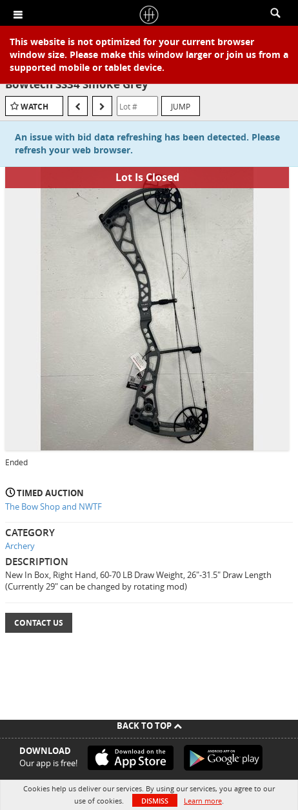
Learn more (203, 800)
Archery (20, 546)
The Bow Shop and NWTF (53, 506)
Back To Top (149, 725)
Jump (180, 106)
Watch (34, 106)
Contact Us (38, 622)
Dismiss (154, 800)
